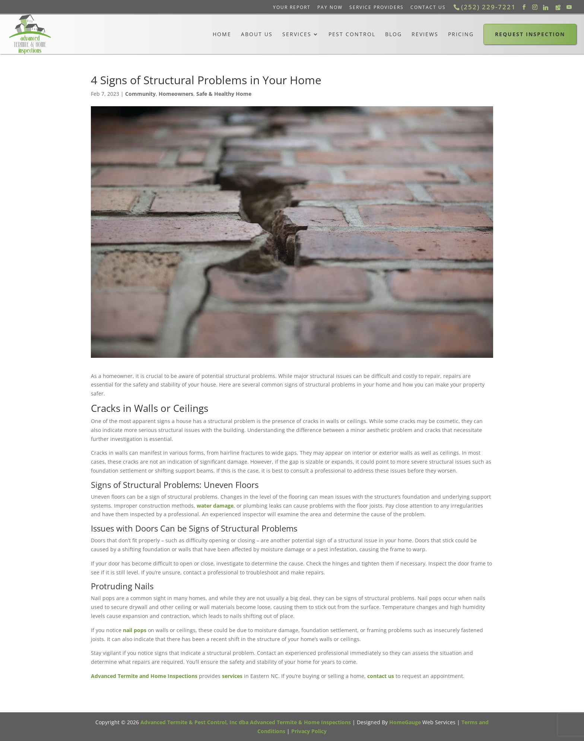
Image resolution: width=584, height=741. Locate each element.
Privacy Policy (309, 731)
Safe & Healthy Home (223, 93)
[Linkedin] (545, 7)
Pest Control (351, 34)
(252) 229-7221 (488, 7)
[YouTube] (569, 7)
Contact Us (428, 7)
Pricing (461, 34)
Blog (393, 34)
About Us (257, 34)
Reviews (425, 34)
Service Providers (376, 7)
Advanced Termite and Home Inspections (144, 675)
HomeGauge (405, 722)
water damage (215, 505)
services (232, 675)
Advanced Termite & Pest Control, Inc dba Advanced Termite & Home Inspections (245, 722)
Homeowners (176, 93)
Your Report (292, 7)
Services (296, 34)
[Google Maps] (558, 7)
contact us (380, 675)
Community (140, 93)
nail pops (134, 630)
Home (222, 34)
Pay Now (330, 7)
